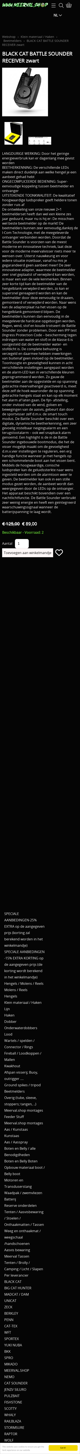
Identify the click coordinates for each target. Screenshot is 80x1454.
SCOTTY (10, 1408)
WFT (7, 1332)
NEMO (9, 1376)
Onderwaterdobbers (20, 1028)
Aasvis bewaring (17, 1250)
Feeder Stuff (14, 1116)
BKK (7, 1351)
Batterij (10, 1199)
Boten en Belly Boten (21, 1161)
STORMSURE (14, 1427)
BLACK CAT (13, 1281)
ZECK (8, 1307)
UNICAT (10, 1300)
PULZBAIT (12, 1396)
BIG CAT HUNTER (17, 1288)
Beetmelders (12, 41)
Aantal (7, 543)
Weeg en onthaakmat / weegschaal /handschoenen (22, 1237)
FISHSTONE (13, 1402)
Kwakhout (12, 1066)
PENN (8, 1319)
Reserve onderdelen (20, 1205)
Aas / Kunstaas (16, 1129)
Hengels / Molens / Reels (24, 983)
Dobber (10, 1021)
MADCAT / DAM (16, 1294)
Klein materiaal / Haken (37, 37)
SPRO (8, 1357)
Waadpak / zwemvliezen (23, 1193)
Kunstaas (11, 1135)
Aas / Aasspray (16, 1142)
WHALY (10, 1415)
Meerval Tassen (16, 1256)
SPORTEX (11, 1338)
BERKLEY (11, 1313)
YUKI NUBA (13, 1345)
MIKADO (10, 1364)
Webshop (9, 37)
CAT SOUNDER (16, 1383)
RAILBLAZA (12, 1421)
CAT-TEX (10, 1326)
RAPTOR (10, 1434)
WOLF (8, 1440)
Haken (9, 1015)
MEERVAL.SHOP (16, 1370)
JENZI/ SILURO (15, 1389)
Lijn (7, 1009)
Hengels (10, 996)
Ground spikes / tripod (22, 1085)
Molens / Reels (16, 990)
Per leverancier (16, 1275)
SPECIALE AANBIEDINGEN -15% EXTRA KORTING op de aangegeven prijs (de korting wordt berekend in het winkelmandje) (24, 964)
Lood (8, 1034)
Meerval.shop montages (23, 1110)
